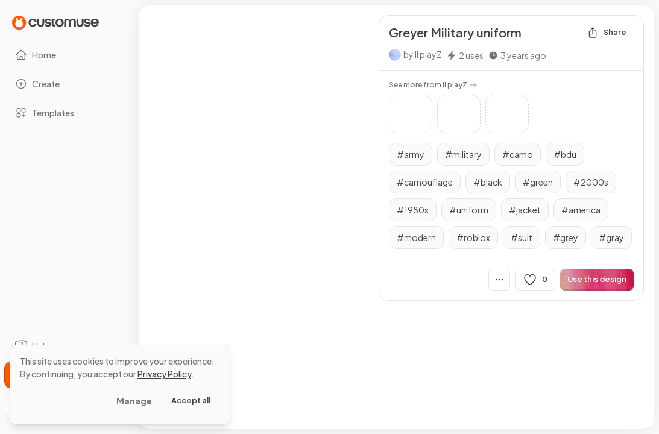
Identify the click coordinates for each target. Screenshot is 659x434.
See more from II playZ (433, 84)
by (422, 54)
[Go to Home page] (55, 22)
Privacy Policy (164, 373)
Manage (134, 400)
